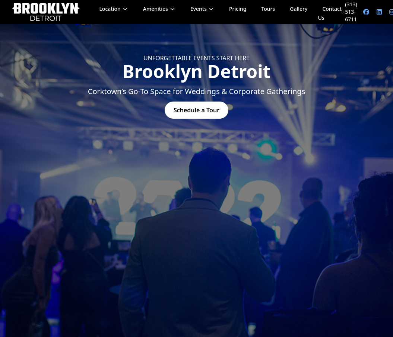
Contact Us (330, 13)
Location (113, 8)
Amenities (159, 8)
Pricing (237, 8)
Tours (268, 8)
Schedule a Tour (196, 110)
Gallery (298, 8)
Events (202, 8)
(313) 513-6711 (349, 12)
